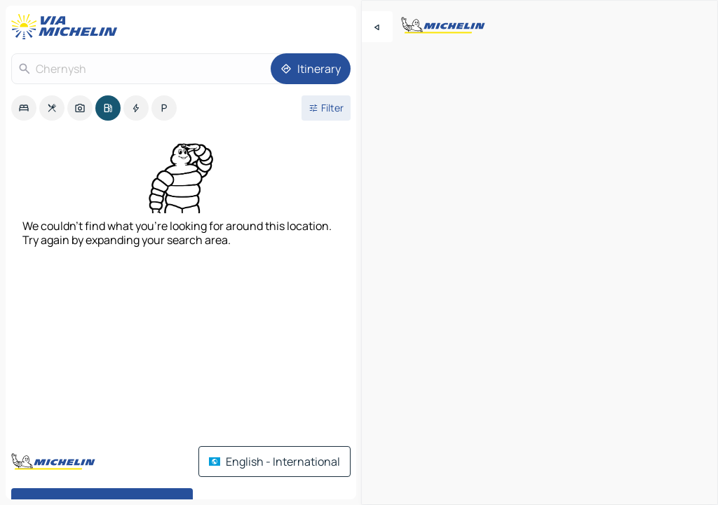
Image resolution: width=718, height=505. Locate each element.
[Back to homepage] (67, 26)
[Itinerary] (311, 68)
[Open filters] (326, 108)
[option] (23, 108)
